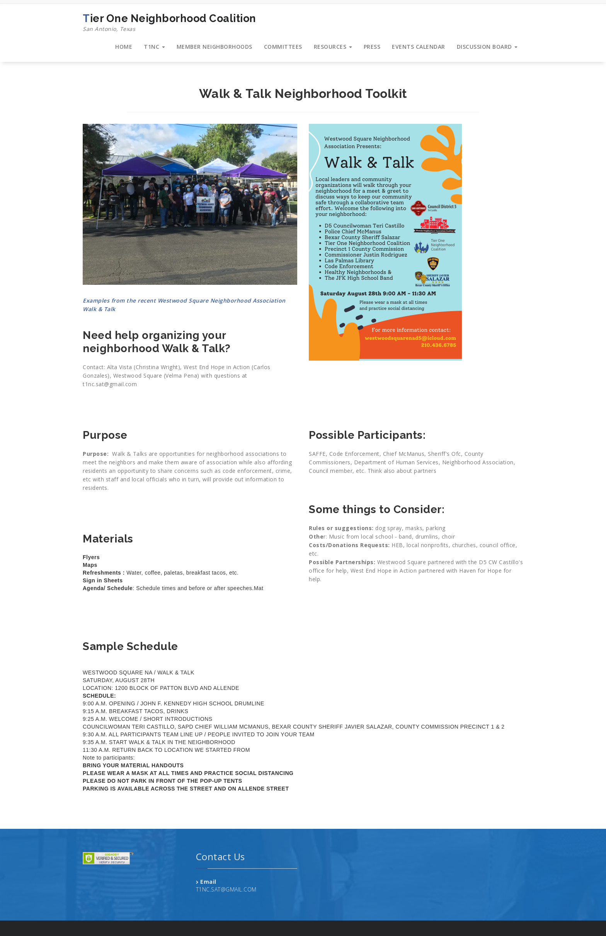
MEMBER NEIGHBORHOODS (214, 46)
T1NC (154, 46)
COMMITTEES (283, 46)
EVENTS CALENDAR (418, 46)
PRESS (372, 46)
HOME (123, 46)
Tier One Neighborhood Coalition (169, 22)
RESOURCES (333, 46)
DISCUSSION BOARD (487, 46)
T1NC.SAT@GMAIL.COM (226, 889)
